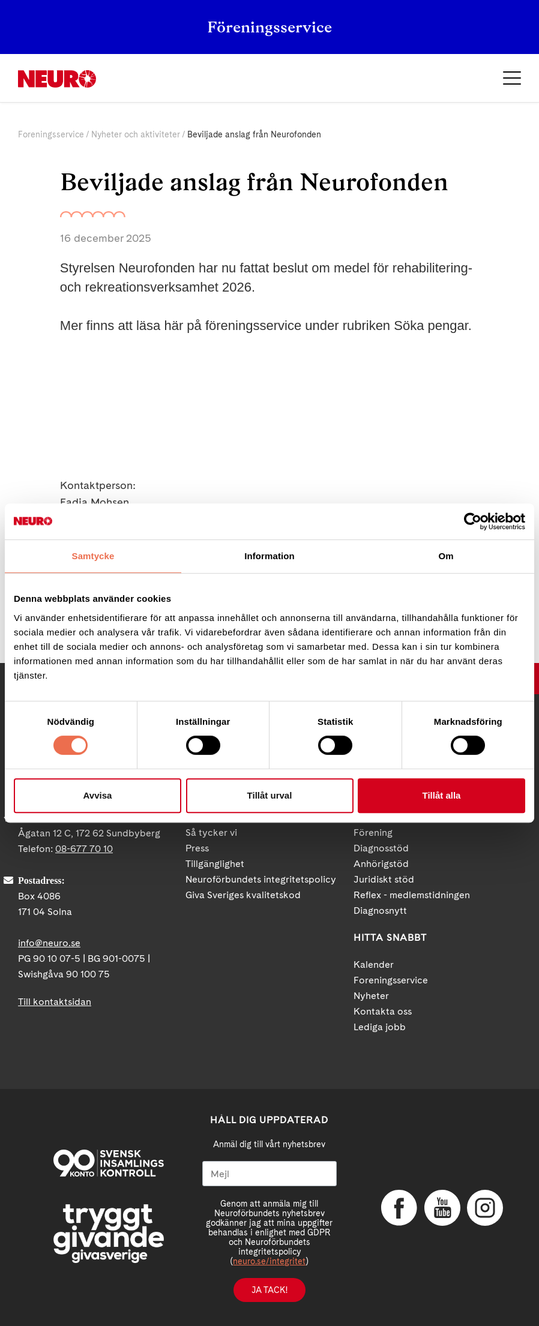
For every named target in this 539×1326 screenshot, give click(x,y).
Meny (512, 78)
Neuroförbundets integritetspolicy (260, 879)
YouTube (442, 1208)
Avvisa (97, 795)
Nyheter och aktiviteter (135, 134)
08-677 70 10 (84, 848)
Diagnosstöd (381, 848)
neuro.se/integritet (269, 1261)
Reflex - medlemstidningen (412, 895)
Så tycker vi (211, 832)
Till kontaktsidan (54, 1001)
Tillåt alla (442, 795)
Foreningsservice (51, 134)
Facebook (399, 1208)
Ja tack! (269, 1290)
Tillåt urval (269, 795)
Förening (373, 832)
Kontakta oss (383, 1011)
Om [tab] (445, 556)
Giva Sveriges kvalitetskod (243, 895)
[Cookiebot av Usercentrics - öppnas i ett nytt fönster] (472, 521)
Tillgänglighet (214, 863)
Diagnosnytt (380, 910)
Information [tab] (269, 556)
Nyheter (371, 995)
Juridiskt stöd (384, 879)
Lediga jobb (380, 1027)
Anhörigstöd (381, 863)
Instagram (485, 1208)
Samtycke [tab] (93, 556)
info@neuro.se (49, 943)
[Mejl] (269, 1173)
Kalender (374, 964)
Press (197, 848)
